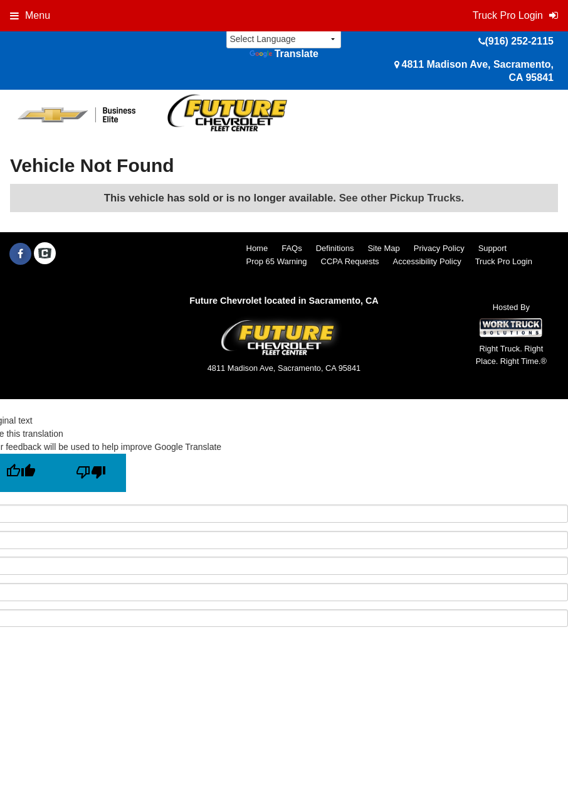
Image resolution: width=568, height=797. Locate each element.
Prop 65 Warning (276, 261)
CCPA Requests (350, 261)
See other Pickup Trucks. (402, 198)
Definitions (335, 248)
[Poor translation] (91, 473)
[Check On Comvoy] (45, 254)
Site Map (383, 248)
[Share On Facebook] (20, 254)
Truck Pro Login (503, 261)
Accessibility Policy (427, 261)
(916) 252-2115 (519, 41)
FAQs (291, 248)
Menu (30, 15)
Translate (284, 53)
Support (492, 248)
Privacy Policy (439, 248)
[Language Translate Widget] (283, 39)
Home (257, 248)
